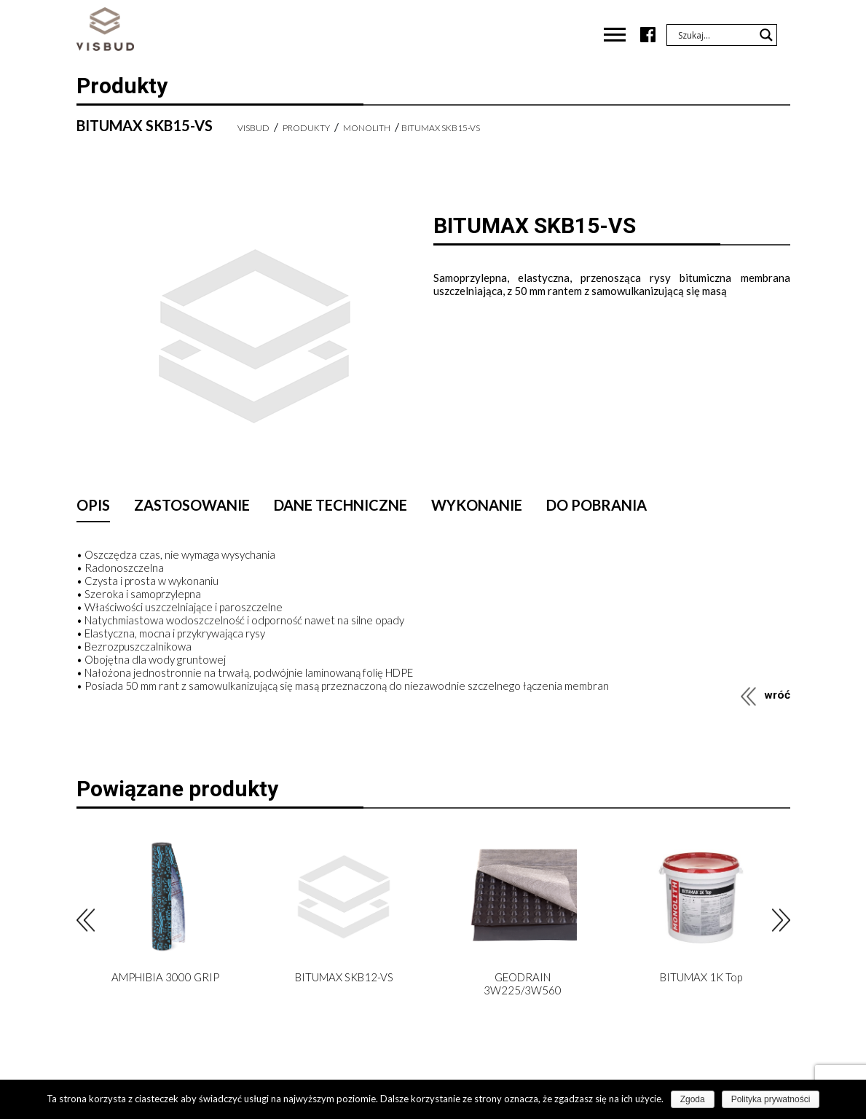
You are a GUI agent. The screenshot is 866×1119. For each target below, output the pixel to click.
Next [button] (781, 920)
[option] (165, 917)
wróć (777, 695)
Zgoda (692, 1099)
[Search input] (715, 35)
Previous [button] (85, 920)
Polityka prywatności (771, 1099)
